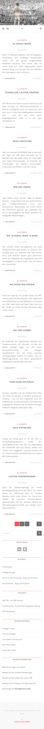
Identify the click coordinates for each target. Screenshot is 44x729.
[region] (22, 709)
